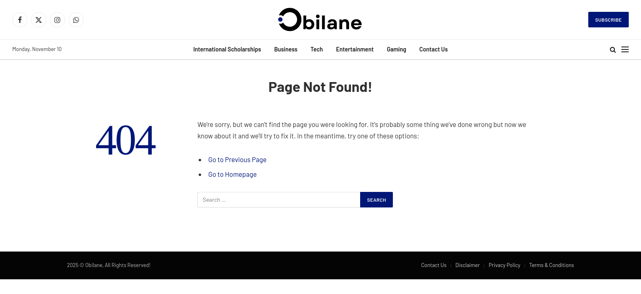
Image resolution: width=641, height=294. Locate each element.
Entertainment (355, 49)
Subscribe (608, 19)
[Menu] (625, 49)
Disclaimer (467, 265)
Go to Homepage (232, 174)
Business (286, 49)
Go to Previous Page (237, 159)
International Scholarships (227, 49)
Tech (316, 49)
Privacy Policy (504, 265)
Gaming (396, 49)
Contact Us (433, 49)
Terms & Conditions (551, 265)
